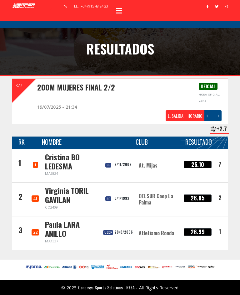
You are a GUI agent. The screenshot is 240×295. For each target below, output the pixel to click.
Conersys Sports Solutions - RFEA (106, 287)
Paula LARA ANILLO (62, 229)
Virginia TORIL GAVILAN (67, 195)
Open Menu (119, 10)
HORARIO (195, 115)
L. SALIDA (175, 115)
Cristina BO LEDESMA (62, 161)
